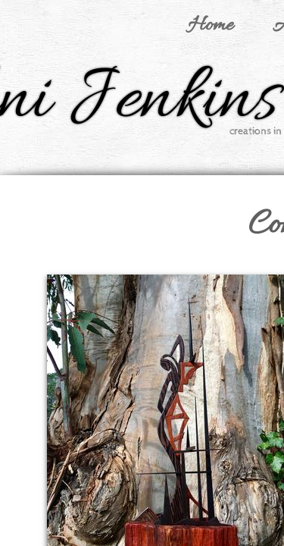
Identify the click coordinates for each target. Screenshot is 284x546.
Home (210, 25)
